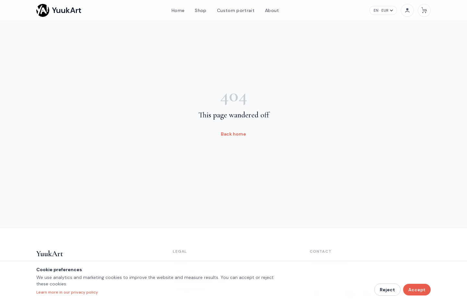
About (272, 10)
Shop (200, 10)
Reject (387, 290)
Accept (416, 290)
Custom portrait (236, 10)
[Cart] (424, 10)
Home (178, 10)
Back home (233, 134)
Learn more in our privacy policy (67, 292)
